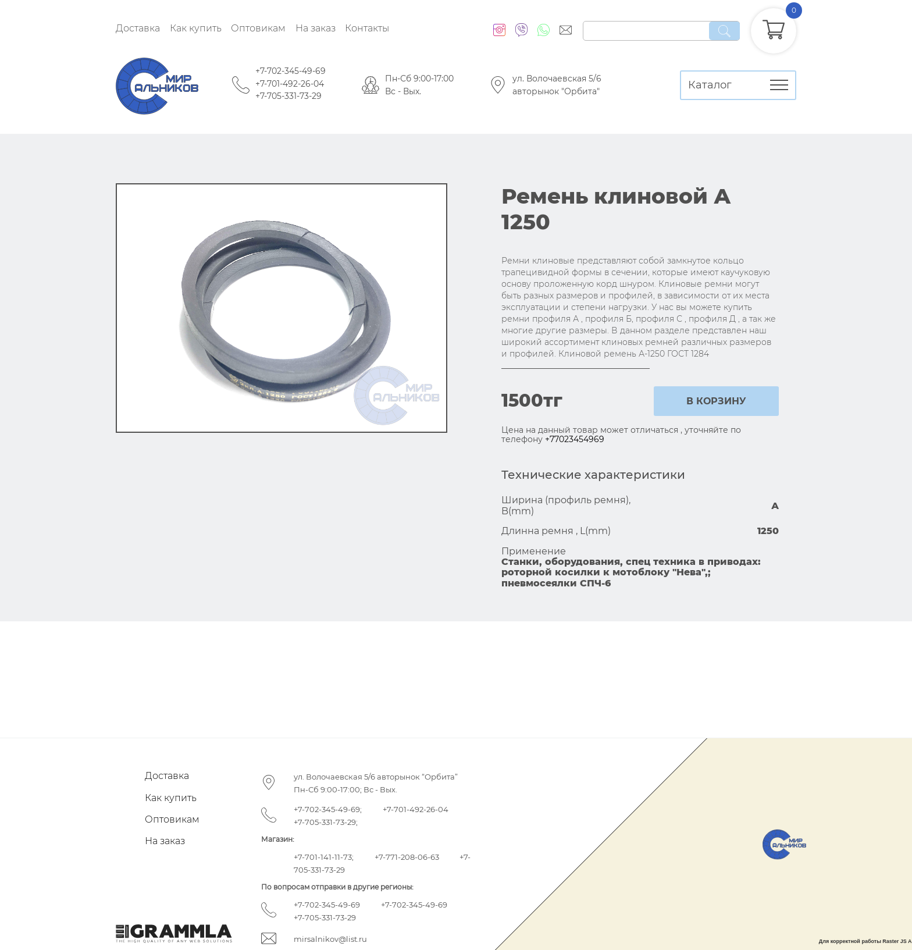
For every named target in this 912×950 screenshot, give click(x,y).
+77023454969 (574, 439)
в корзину (716, 401)
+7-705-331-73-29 (288, 96)
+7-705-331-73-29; (326, 822)
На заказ (315, 28)
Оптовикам (258, 28)
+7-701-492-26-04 (289, 83)
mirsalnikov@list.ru (330, 939)
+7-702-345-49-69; (328, 809)
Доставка (138, 28)
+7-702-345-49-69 (290, 71)
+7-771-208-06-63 (407, 857)
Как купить (196, 28)
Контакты (367, 28)
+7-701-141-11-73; (324, 857)
